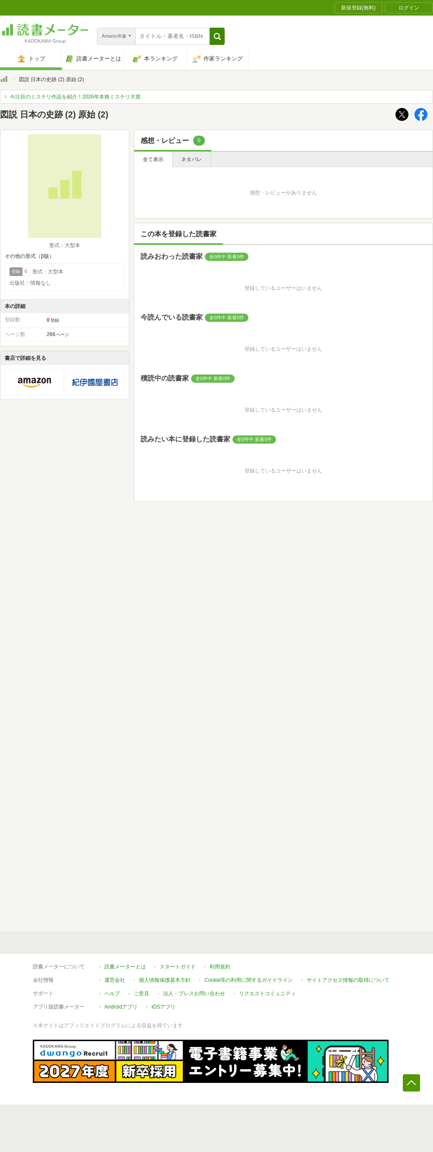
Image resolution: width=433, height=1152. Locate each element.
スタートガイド (178, 966)
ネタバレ (191, 159)
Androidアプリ (121, 1006)
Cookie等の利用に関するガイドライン (248, 980)
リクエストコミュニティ (267, 993)
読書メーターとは (125, 966)
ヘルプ (112, 993)
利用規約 (220, 966)
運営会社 (114, 980)
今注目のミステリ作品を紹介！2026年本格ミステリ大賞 (75, 97)
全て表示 (153, 159)
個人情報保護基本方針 (165, 980)
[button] (217, 36)
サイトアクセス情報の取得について (348, 980)
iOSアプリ (163, 1006)
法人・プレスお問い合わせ (194, 993)
